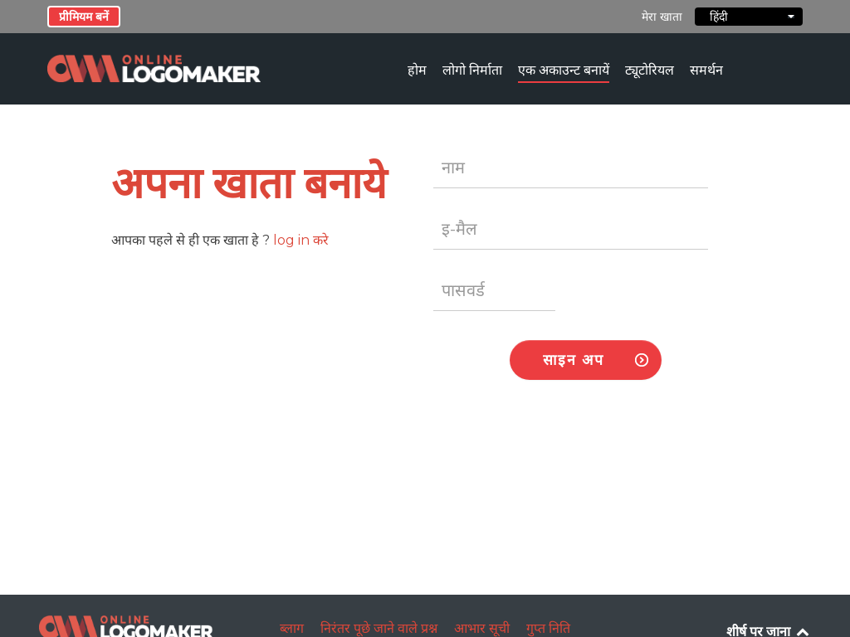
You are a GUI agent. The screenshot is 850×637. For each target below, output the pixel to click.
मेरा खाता (662, 16)
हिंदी (748, 16)
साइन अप (573, 359)
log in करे (301, 240)
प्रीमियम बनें (84, 16)
